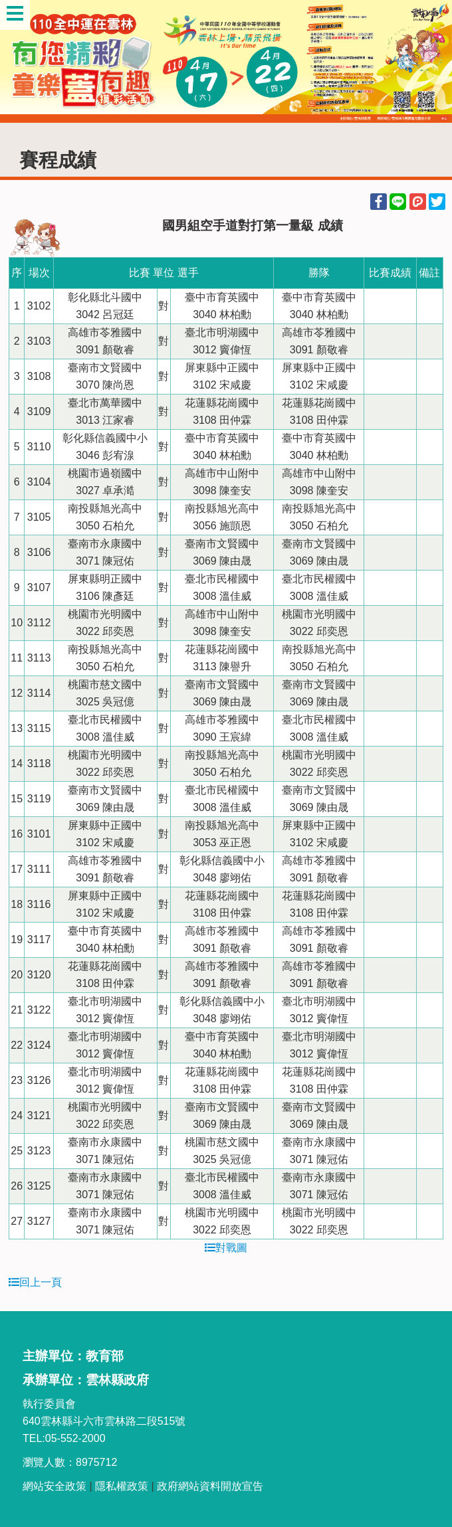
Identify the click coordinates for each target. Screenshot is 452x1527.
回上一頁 (35, 1282)
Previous (23, 61)
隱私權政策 (121, 1486)
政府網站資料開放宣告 (210, 1486)
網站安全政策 (54, 1486)
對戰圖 (226, 1247)
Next (428, 61)
